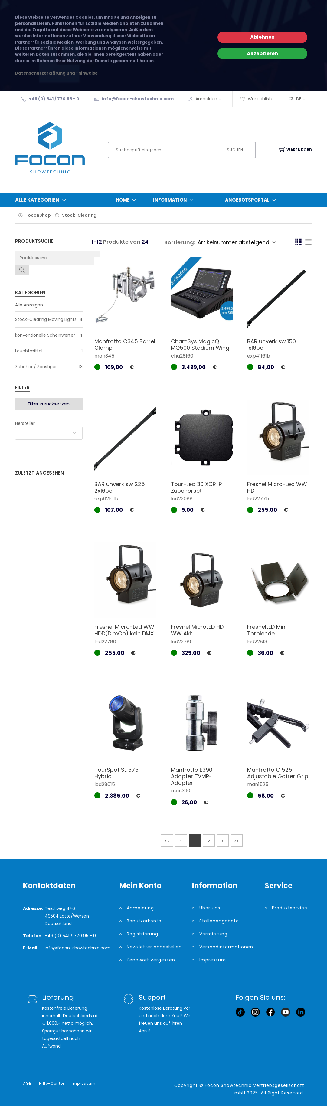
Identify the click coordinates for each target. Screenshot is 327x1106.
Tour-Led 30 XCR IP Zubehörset (196, 487)
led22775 (258, 498)
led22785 (182, 641)
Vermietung (213, 934)
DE (298, 99)
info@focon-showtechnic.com (138, 99)
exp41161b (258, 355)
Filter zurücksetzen (49, 404)
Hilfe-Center (51, 1083)
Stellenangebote (219, 921)
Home (127, 200)
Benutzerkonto (144, 921)
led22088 (182, 498)
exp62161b (106, 498)
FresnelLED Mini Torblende (266, 630)
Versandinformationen (226, 947)
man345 (104, 355)
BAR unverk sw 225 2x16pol (119, 487)
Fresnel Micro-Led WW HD (277, 487)
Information (174, 200)
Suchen (235, 149)
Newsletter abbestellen (154, 947)
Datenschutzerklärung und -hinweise (56, 73)
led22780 (105, 641)
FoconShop (38, 215)
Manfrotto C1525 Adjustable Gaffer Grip (277, 773)
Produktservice (288, 908)
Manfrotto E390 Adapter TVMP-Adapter (191, 776)
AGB (27, 1083)
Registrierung (142, 934)
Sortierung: (179, 242)
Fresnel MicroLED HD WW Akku (197, 630)
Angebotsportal (252, 200)
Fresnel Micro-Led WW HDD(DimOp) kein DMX (124, 630)
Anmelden (210, 99)
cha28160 (182, 355)
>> (236, 841)
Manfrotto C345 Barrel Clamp (124, 345)
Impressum (212, 960)
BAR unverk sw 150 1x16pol (271, 345)
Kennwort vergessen (151, 960)
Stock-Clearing (79, 215)
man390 (180, 790)
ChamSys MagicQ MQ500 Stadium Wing (200, 345)
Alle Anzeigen (29, 305)
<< (167, 841)
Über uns (209, 908)
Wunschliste (256, 99)
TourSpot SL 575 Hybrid (116, 773)
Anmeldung (140, 908)
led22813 (257, 641)
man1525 (257, 784)
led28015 (104, 784)
